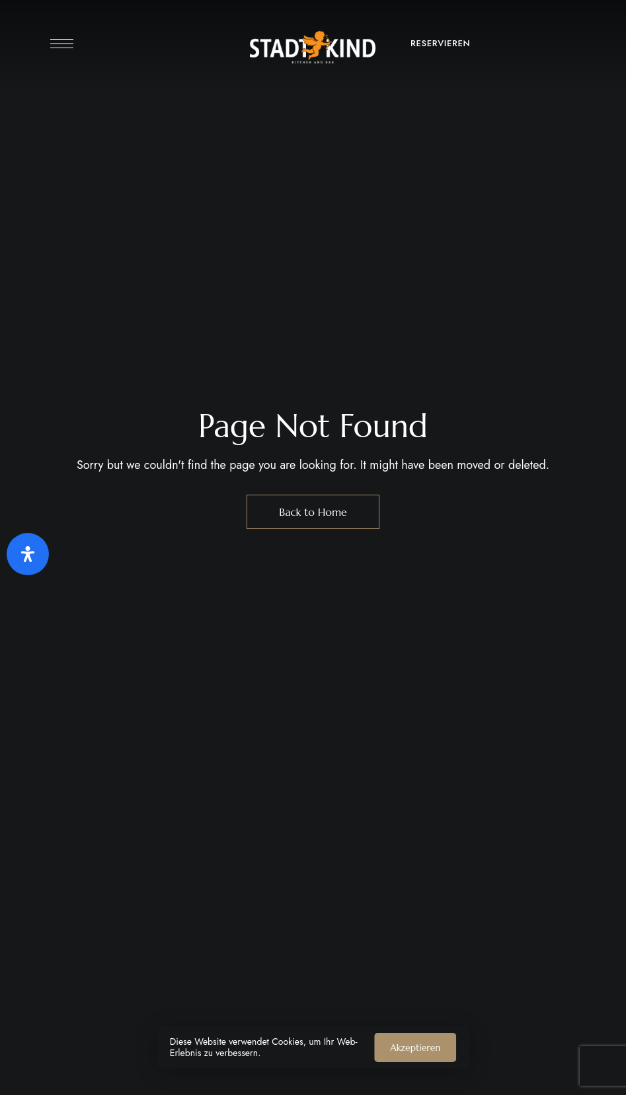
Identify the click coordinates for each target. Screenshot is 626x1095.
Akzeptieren (415, 1047)
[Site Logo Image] (312, 47)
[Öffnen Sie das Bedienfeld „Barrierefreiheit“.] (28, 554)
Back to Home (313, 511)
